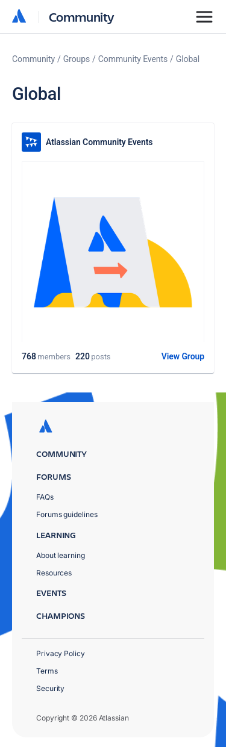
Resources (54, 572)
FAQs (45, 496)
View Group (183, 356)
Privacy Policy (60, 653)
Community (82, 16)
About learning (60, 555)
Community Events (133, 59)
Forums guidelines (67, 514)
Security (50, 688)
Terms (47, 670)
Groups (76, 59)
